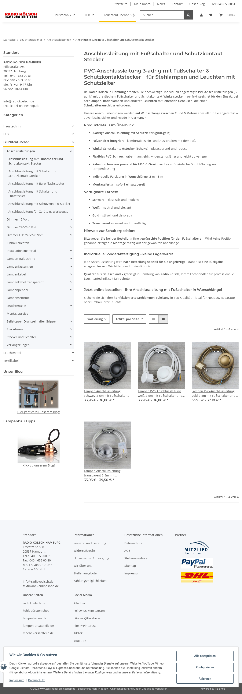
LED (6, 134)
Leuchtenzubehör (16, 142)
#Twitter (79, 603)
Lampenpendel (17, 290)
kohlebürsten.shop (36, 611)
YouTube (80, 641)
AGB (127, 551)
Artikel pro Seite (127, 319)
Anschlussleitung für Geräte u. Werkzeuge (38, 211)
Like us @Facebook (87, 618)
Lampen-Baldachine (21, 259)
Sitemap (130, 566)
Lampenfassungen (20, 266)
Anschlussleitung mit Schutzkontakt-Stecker (39, 204)
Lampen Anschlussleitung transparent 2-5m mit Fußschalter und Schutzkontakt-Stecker (106, 473)
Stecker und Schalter (21, 337)
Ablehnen (204, 679)
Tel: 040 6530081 (223, 4)
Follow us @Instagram (89, 611)
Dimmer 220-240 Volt (21, 227)
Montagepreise (17, 313)
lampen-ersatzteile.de (38, 626)
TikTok (78, 633)
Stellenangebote (85, 573)
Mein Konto (142, 4)
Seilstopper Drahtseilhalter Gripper (32, 321)
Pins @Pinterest (85, 626)
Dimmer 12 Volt (18, 219)
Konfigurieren (204, 668)
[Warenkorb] (227, 15)
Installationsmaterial (21, 251)
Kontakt (177, 4)
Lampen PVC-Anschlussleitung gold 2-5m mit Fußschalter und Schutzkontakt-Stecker (213, 393)
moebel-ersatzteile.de (38, 633)
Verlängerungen (18, 345)
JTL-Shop (220, 688)
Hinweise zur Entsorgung (91, 558)
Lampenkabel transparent (25, 282)
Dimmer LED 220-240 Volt (25, 235)
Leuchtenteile (16, 306)
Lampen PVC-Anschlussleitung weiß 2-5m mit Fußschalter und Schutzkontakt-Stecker (160, 393)
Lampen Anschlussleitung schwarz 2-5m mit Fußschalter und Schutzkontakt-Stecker (105, 393)
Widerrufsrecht (84, 551)
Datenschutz (37, 681)
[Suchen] (162, 15)
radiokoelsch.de (34, 603)
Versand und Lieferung (90, 543)
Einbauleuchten (18, 243)
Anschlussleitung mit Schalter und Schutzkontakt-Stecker (32, 173)
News (161, 4)
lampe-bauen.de (34, 618)
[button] (201, 15)
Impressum (17, 681)
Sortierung (95, 319)
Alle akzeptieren (203, 657)
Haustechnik (12, 126)
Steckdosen (15, 329)
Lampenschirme (18, 298)
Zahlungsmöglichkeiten (90, 581)
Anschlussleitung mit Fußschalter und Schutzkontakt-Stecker (35, 161)
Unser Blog (197, 4)
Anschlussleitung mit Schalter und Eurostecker (32, 193)
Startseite (120, 4)
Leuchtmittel (12, 353)
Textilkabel (11, 361)
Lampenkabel (16, 274)
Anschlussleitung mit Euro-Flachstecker (36, 184)
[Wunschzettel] (211, 15)
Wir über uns (83, 566)
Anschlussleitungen (21, 151)
